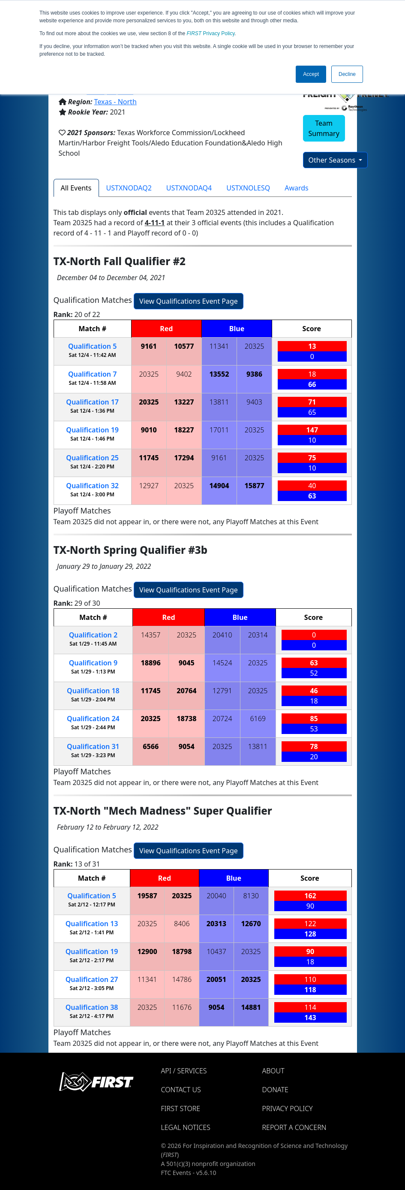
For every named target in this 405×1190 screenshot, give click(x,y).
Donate (275, 1089)
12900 (147, 951)
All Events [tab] (76, 188)
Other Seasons (333, 160)
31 (93, 746)
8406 (182, 923)
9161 (149, 346)
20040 (216, 895)
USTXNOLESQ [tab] (248, 188)
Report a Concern (294, 1127)
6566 (151, 746)
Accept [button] (311, 74)
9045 (187, 662)
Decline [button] (347, 74)
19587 (147, 895)
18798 (182, 951)
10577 (184, 346)
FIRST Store (181, 1108)
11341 (219, 346)
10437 (216, 951)
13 (92, 923)
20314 (258, 635)
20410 (222, 635)
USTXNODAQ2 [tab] (129, 188)
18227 (184, 430)
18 (93, 690)
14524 (222, 662)
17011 (219, 430)
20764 (186, 690)
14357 (151, 635)
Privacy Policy (211, 33)
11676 (182, 1007)
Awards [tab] (297, 188)
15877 (254, 485)
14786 (182, 979)
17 (92, 402)
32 (92, 485)
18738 (186, 718)
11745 (149, 457)
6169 (258, 718)
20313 (216, 923)
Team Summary (324, 128)
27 (92, 979)
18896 (151, 662)
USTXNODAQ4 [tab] (189, 188)
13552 (219, 374)
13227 (184, 402)
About (273, 1070)
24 (93, 718)
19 (92, 430)
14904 (219, 485)
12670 (251, 923)
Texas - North (115, 101)
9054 (187, 746)
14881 (251, 1007)
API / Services (184, 1070)
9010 (149, 430)
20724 (222, 718)
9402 (184, 374)
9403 (254, 402)
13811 (219, 402)
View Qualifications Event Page (188, 301)
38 (92, 1007)
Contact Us (181, 1089)
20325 (254, 346)
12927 (149, 485)
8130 (251, 895)
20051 (216, 979)
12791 (222, 690)
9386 (254, 374)
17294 (184, 457)
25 (92, 457)
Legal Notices (185, 1127)
